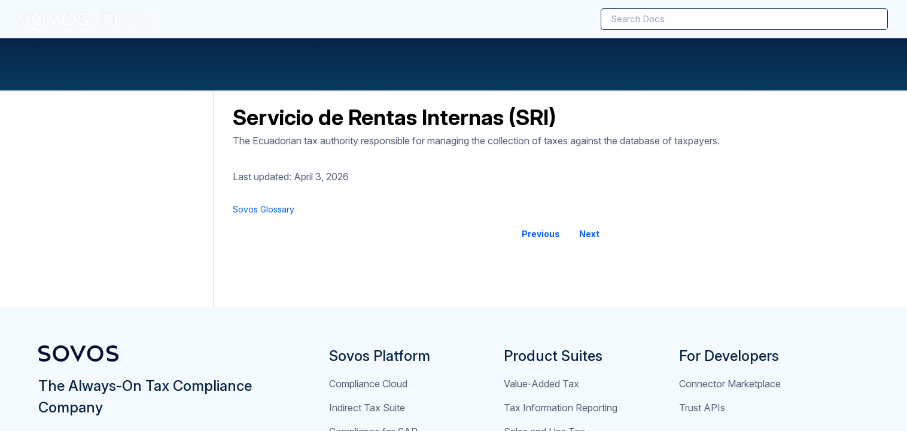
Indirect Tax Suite (367, 408)
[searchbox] (866, 19)
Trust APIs (702, 408)
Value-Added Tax (541, 384)
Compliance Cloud (368, 384)
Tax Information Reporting (560, 408)
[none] (854, 209)
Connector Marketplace (730, 384)
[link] (83, 19)
